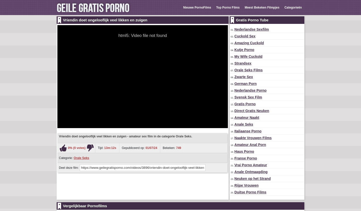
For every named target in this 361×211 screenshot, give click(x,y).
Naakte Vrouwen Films (253, 138)
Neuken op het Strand (252, 179)
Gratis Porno (245, 104)
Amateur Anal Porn (250, 145)
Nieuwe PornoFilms (197, 7)
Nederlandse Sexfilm (251, 29)
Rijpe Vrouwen (246, 185)
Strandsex (242, 63)
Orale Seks (81, 158)
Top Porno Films (228, 7)
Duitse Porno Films (250, 192)
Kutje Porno (244, 50)
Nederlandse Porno (250, 90)
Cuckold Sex (244, 36)
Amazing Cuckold (249, 43)
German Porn (245, 84)
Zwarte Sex (243, 77)
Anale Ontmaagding (250, 172)
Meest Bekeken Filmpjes (262, 7)
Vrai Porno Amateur (250, 165)
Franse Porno (245, 158)
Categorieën (293, 7)
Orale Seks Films (248, 70)
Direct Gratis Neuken (251, 111)
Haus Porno (244, 151)
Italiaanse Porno (247, 131)
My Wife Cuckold (248, 57)
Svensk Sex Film (248, 97)
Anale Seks (243, 124)
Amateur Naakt (246, 118)
